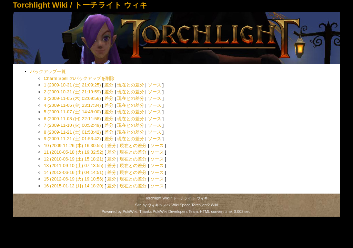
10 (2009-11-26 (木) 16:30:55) (73, 145)
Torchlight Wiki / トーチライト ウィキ (80, 5)
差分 (108, 84)
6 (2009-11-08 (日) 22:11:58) (72, 118)
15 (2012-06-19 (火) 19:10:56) (73, 179)
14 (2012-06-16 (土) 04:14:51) (73, 172)
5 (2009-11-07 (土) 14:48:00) (72, 111)
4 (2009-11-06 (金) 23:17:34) (72, 105)
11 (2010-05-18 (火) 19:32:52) (73, 152)
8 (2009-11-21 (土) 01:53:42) (72, 132)
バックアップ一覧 (48, 71)
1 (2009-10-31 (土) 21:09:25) (72, 84)
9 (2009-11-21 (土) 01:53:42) (72, 138)
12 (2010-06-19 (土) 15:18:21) (73, 159)
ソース (154, 84)
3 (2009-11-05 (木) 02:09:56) (72, 98)
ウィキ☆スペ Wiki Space (169, 205)
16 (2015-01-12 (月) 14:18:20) (73, 185)
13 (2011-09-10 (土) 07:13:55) (73, 165)
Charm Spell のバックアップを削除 (79, 78)
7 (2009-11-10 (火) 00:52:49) (72, 125)
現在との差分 (130, 84)
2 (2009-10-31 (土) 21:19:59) (72, 91)
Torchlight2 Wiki (204, 205)
